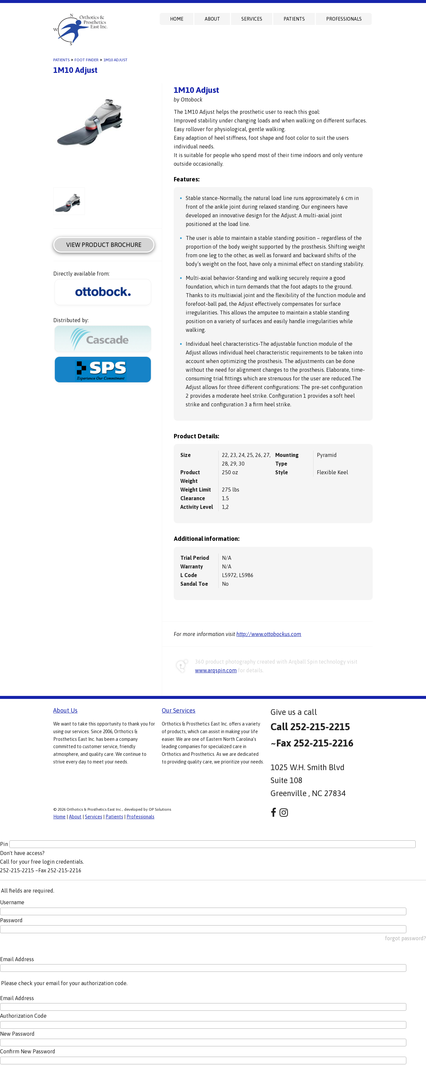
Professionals (344, 19)
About (212, 19)
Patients (294, 19)
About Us (65, 710)
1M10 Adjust (115, 60)
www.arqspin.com (216, 670)
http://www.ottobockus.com (268, 634)
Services (251, 19)
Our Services (178, 710)
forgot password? (405, 938)
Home (176, 19)
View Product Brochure (103, 244)
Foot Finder (87, 60)
